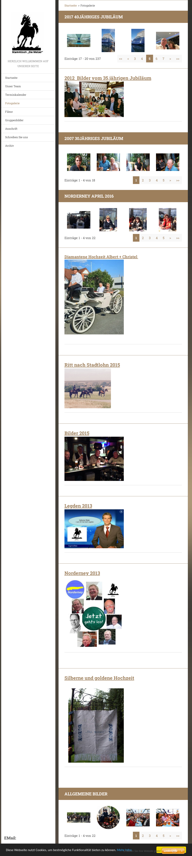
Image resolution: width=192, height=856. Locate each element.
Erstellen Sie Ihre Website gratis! (142, 850)
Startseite (11, 78)
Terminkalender (15, 95)
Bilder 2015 (76, 433)
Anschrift (11, 128)
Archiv (9, 145)
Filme (9, 112)
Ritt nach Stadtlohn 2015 (92, 365)
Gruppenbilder (14, 120)
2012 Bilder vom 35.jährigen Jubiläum (107, 78)
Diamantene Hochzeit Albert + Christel (101, 256)
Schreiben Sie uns (16, 137)
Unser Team (13, 86)
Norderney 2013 (82, 573)
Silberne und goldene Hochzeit (99, 678)
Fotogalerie (12, 103)
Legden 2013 (78, 506)
